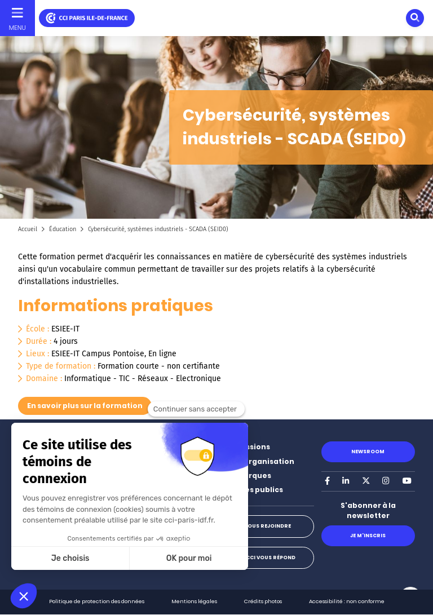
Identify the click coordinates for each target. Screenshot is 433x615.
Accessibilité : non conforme (347, 601)
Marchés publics (251, 489)
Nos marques (245, 475)
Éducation (62, 229)
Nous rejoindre (267, 526)
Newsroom (368, 451)
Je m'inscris (368, 535)
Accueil (27, 229)
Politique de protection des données (96, 601)
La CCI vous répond (266, 557)
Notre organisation (257, 461)
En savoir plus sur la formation (85, 405)
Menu (17, 27)
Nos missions (245, 447)
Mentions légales (194, 601)
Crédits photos (263, 601)
